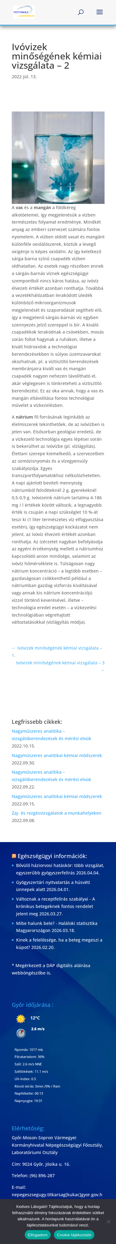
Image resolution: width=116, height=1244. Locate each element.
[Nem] (108, 1221)
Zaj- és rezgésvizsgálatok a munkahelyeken (56, 813)
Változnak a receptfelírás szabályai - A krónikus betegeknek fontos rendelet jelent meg (55, 906)
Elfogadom (38, 1235)
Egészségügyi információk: (52, 856)
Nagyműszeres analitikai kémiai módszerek (57, 755)
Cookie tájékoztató (74, 1235)
